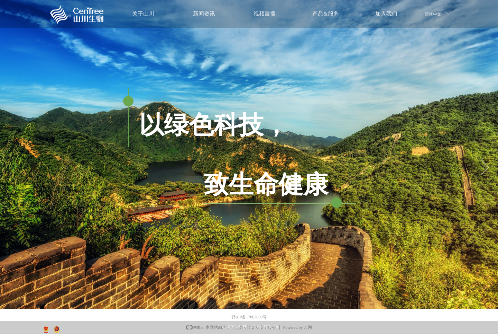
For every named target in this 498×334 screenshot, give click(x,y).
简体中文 (433, 14)
